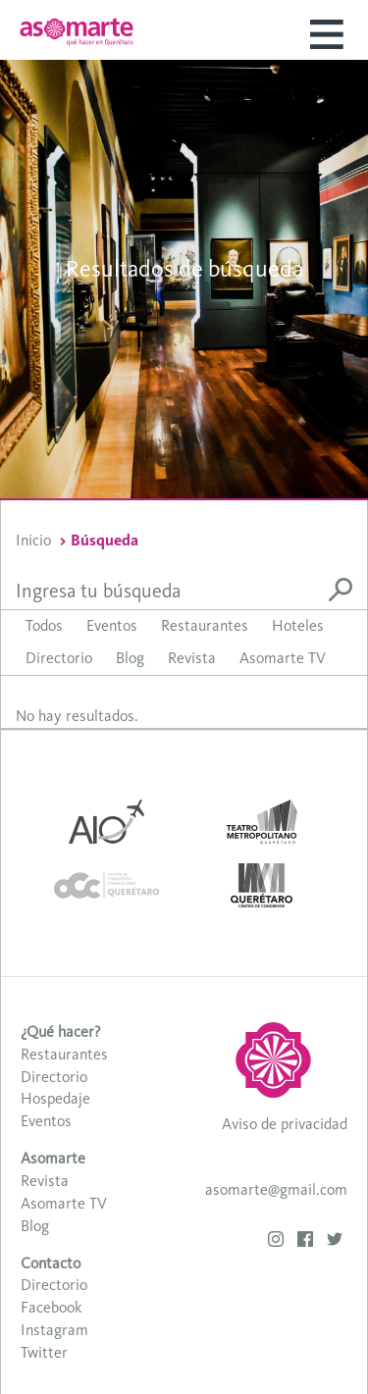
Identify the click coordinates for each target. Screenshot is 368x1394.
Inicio (33, 540)
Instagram (54, 1329)
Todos (44, 625)
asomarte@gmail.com (276, 1189)
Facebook (51, 1307)
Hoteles (298, 625)
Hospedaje (55, 1098)
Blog (130, 657)
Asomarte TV (282, 657)
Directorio (59, 657)
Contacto (50, 1263)
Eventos (111, 625)
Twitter (44, 1352)
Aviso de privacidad (284, 1123)
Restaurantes (204, 625)
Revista (192, 657)
